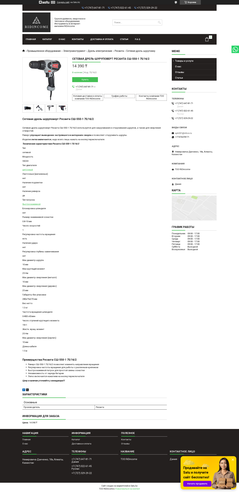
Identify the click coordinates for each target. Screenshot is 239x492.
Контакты (78, 39)
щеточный (27, 169)
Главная (31, 39)
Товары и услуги (184, 61)
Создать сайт (63, 2)
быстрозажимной (31, 204)
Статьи (124, 39)
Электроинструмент (74, 51)
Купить (85, 79)
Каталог (47, 39)
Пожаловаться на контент (127, 489)
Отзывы (179, 72)
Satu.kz (134, 486)
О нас (62, 39)
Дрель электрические (100, 51)
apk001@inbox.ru (183, 133)
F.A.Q (137, 39)
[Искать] (159, 22)
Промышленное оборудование (44, 51)
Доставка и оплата (101, 39)
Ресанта (119, 51)
